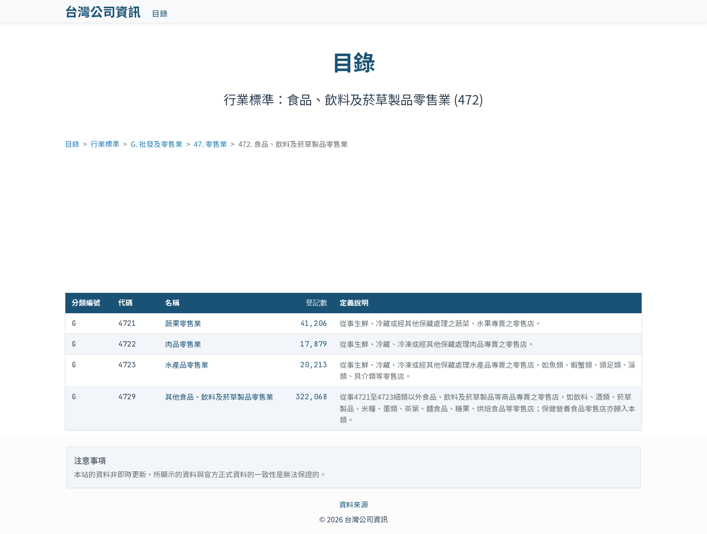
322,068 (311, 397)
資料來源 (353, 504)
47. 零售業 (210, 143)
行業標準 (105, 143)
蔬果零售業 (183, 323)
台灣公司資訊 (103, 11)
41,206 (313, 323)
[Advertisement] (353, 225)
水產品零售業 (186, 364)
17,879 (313, 344)
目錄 (160, 13)
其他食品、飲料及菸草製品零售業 (219, 396)
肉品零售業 (183, 343)
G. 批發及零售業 (157, 143)
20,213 (313, 365)
